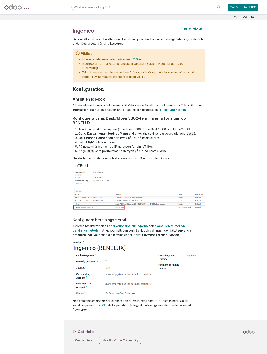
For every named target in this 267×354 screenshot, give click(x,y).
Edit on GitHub (191, 28)
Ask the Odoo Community (120, 340)
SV (236, 17)
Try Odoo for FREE (243, 7)
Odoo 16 (248, 17)
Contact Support (86, 340)
